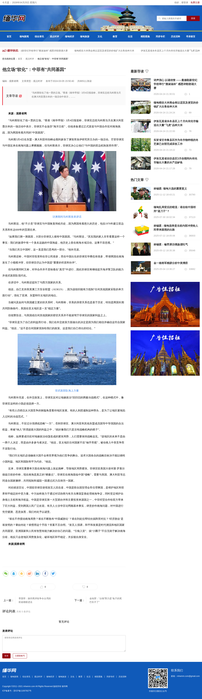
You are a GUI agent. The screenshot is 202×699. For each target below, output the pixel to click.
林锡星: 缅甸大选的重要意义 (170, 188)
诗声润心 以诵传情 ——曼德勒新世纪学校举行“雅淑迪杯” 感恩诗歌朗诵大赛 (175, 84)
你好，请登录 (181, 2)
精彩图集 (145, 36)
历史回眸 (175, 36)
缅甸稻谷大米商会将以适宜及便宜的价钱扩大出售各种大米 (105, 50)
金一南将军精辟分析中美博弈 (171, 263)
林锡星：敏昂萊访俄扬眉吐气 (171, 244)
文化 (100, 36)
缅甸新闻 (24, 36)
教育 (115, 36)
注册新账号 (20, 656)
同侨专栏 (160, 36)
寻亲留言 (190, 36)
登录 (6, 656)
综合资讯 (39, 36)
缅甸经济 (69, 36)
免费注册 (195, 2)
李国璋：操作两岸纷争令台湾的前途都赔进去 (35, 600)
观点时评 (54, 36)
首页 (9, 36)
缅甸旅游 (84, 36)
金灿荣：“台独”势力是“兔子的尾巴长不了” (105, 600)
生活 (130, 36)
